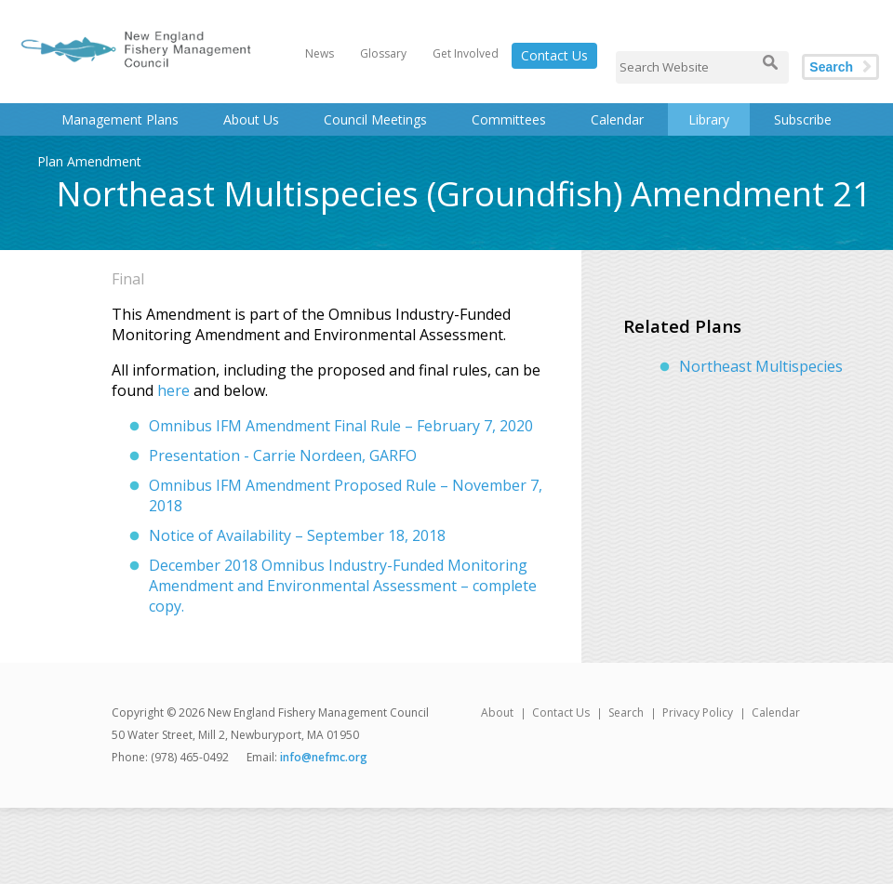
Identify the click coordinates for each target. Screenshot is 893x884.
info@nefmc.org (323, 757)
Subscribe (803, 119)
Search (831, 66)
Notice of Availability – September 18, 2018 (297, 535)
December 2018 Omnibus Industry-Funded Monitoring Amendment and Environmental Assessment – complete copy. (343, 585)
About (497, 712)
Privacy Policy (697, 712)
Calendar (617, 119)
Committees (509, 119)
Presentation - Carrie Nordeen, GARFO (283, 455)
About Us (251, 119)
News (319, 53)
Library (708, 119)
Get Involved (466, 53)
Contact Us (554, 55)
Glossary (383, 53)
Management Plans (120, 119)
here (173, 390)
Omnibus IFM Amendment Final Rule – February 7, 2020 (341, 426)
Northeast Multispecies (761, 366)
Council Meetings (375, 119)
